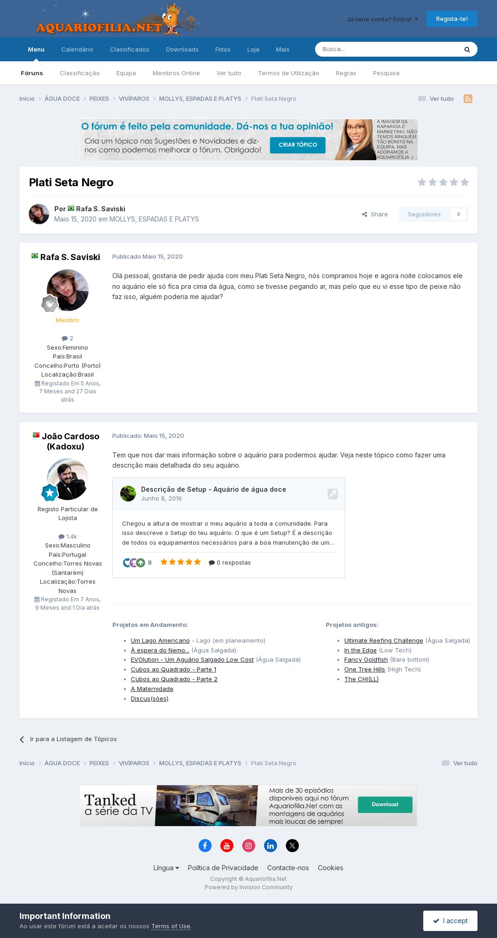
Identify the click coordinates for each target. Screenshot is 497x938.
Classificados (129, 49)
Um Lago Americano (160, 640)
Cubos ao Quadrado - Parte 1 (173, 669)
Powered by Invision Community (249, 887)
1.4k (67, 536)
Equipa (126, 73)
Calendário (77, 49)
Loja (253, 49)
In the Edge (360, 650)
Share (375, 214)
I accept (450, 921)
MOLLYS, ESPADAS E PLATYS (154, 219)
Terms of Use (170, 926)
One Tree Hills (364, 669)
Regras (346, 73)
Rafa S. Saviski (100, 209)
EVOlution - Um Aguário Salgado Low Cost (192, 659)
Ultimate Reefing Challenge (383, 640)
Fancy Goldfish (366, 659)
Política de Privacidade (223, 868)
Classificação (80, 73)
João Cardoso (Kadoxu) (70, 441)
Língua (166, 868)
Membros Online (176, 73)
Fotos (223, 49)
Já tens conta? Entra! (382, 19)
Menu (36, 53)
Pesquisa (386, 73)
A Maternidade (152, 688)
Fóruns (32, 73)
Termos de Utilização (288, 73)
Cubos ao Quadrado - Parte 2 (174, 679)
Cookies (330, 868)
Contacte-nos (288, 868)
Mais (283, 49)
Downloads (182, 49)
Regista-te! (452, 18)
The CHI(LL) (361, 679)
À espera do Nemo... (160, 650)
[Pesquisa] (362, 49)
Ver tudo (229, 73)
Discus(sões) (149, 698)
